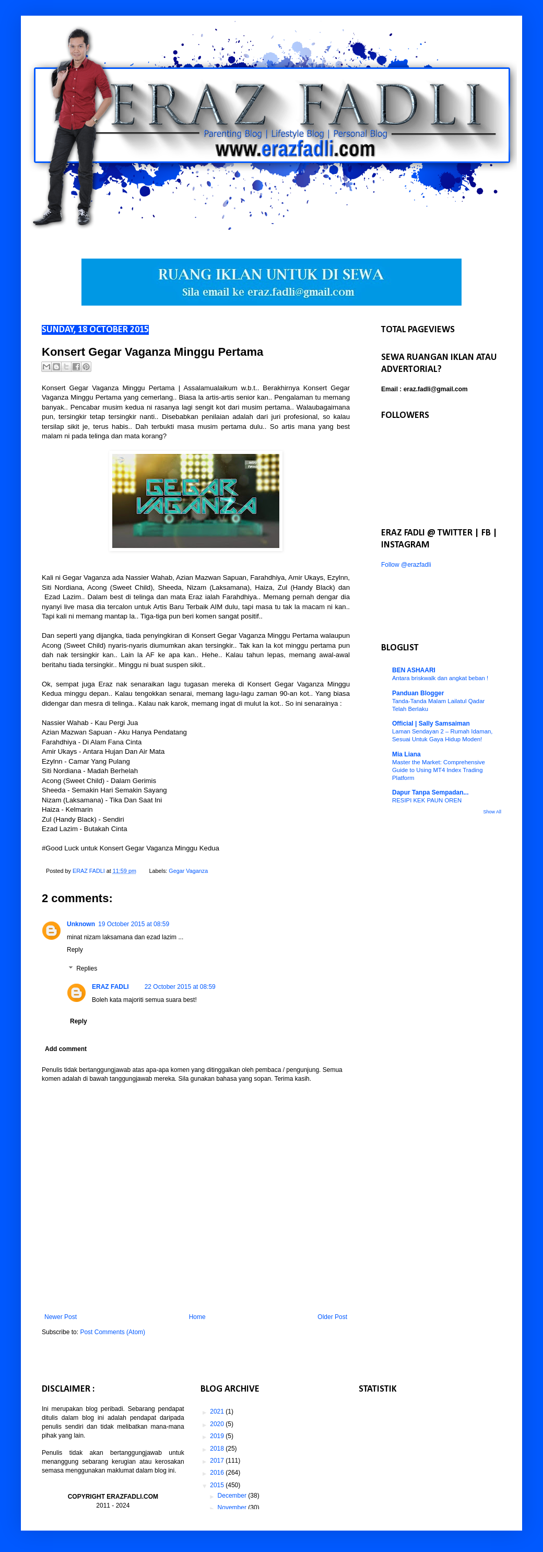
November (233, 1507)
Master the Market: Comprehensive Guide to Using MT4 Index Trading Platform (438, 770)
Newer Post (60, 1317)
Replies (86, 968)
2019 (218, 1436)
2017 (218, 1460)
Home (197, 1317)
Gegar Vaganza (188, 871)
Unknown (81, 924)
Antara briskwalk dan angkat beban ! (440, 678)
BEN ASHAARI (413, 670)
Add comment (66, 1049)
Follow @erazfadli (406, 564)
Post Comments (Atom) (112, 1332)
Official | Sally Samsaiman (431, 723)
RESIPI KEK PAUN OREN (427, 800)
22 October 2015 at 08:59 (180, 986)
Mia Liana (406, 754)
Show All (492, 811)
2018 (218, 1448)
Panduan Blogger (418, 693)
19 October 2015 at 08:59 (133, 924)
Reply (75, 949)
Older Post (332, 1317)
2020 (218, 1424)
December (233, 1495)
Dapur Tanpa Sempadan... (430, 792)
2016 (218, 1472)
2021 (218, 1411)
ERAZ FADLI (110, 986)
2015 (218, 1485)
